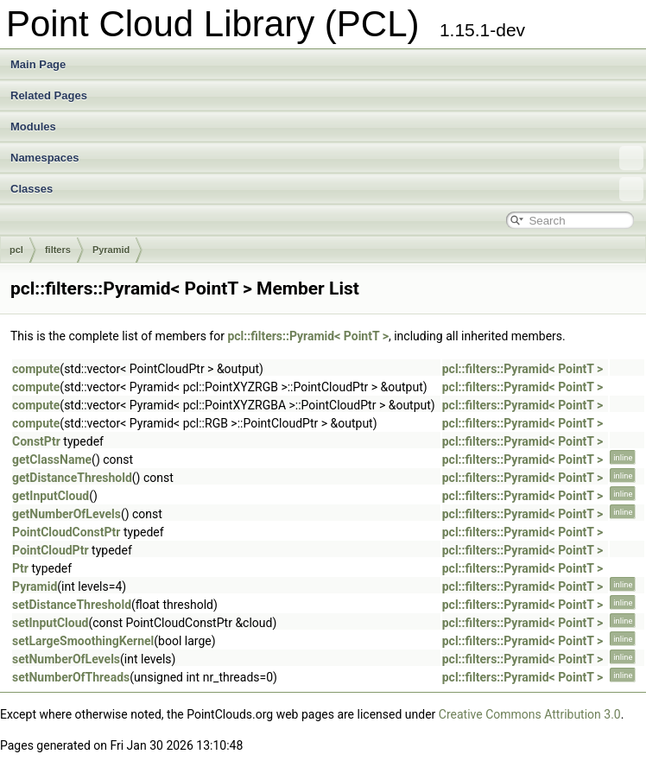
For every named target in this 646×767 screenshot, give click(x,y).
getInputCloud (50, 496)
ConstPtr (36, 441)
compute (36, 369)
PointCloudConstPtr (66, 532)
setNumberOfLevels (66, 659)
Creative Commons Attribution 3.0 (530, 714)
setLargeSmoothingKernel (83, 641)
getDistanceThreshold (72, 478)
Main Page (38, 64)
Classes (326, 189)
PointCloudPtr (50, 550)
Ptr (20, 568)
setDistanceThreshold (71, 605)
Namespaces (326, 158)
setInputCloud (50, 623)
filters (58, 249)
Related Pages (48, 95)
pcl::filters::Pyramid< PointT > (308, 336)
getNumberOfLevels (66, 514)
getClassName (52, 459)
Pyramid (111, 249)
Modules (33, 126)
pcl (16, 249)
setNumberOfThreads (71, 677)
